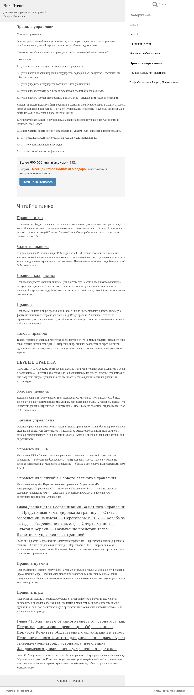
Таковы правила (32, 333)
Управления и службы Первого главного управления (66, 478)
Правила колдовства (36, 275)
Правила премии (32, 563)
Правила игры (30, 217)
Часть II (134, 34)
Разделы (78, 680)
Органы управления (35, 420)
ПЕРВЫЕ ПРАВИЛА (36, 362)
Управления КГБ (32, 449)
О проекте (63, 680)
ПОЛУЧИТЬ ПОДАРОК (38, 181)
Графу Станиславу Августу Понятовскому (154, 82)
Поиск (159, 4)
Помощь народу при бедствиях (147, 72)
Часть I (133, 24)
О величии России (140, 43)
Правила (25, 304)
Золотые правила (33, 246)
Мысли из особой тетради (144, 53)
